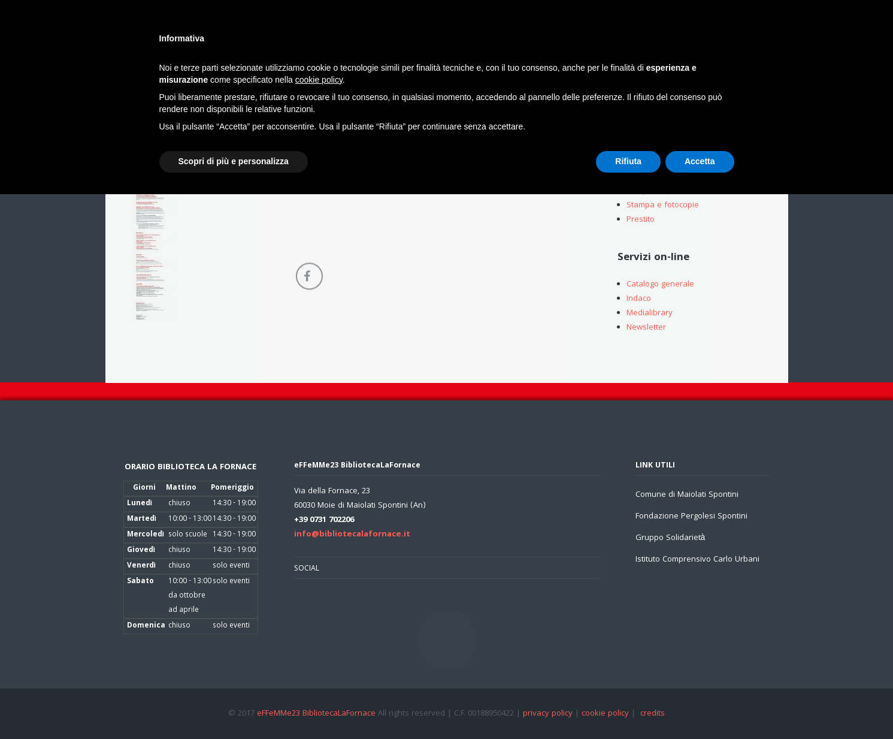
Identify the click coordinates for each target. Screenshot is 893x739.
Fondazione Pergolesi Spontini (691, 516)
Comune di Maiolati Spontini (686, 495)
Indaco (638, 300)
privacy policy (548, 713)
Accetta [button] (700, 161)
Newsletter (646, 329)
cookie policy (605, 713)
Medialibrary (649, 314)
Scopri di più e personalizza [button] (233, 161)
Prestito (640, 221)
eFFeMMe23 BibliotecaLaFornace (317, 713)
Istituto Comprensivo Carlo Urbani (697, 559)
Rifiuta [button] (628, 161)
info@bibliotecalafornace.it (352, 534)
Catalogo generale (660, 285)
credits (652, 713)
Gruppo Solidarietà (670, 538)
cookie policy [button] (319, 80)
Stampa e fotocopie (662, 206)
